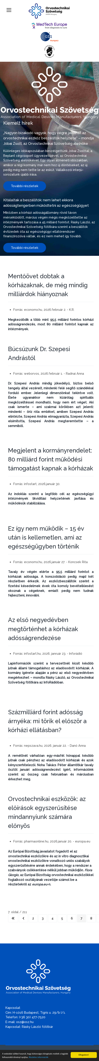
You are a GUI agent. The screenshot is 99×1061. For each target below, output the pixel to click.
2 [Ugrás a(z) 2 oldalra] (33, 918)
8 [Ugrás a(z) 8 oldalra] (91, 918)
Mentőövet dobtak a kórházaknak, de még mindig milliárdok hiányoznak (48, 285)
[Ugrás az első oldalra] (13, 918)
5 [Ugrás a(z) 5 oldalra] (62, 918)
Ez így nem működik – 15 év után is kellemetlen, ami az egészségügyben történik (46, 537)
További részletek (24, 186)
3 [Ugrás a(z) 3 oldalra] (43, 918)
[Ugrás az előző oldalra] (23, 918)
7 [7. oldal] (81, 918)
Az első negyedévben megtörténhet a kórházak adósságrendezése (43, 628)
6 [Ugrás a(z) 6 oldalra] (72, 918)
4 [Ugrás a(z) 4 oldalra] (52, 918)
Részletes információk (38, 1057)
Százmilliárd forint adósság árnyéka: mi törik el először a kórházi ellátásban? (47, 721)
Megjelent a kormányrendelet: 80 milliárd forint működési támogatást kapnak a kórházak (50, 459)
